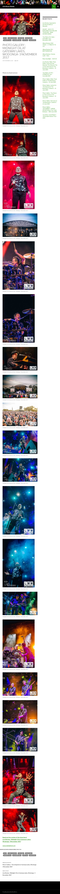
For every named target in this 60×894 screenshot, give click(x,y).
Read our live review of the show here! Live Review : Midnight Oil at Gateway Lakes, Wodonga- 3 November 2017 (17, 839)
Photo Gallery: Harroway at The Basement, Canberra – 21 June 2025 (50, 102)
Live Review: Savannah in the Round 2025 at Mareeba (49, 24)
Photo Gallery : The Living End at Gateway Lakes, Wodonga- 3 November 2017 (20, 864)
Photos (25, 40)
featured (21, 38)
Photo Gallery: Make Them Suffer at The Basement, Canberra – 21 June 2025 (50, 80)
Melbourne (29, 38)
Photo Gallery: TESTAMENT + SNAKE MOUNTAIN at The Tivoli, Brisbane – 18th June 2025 (50, 109)
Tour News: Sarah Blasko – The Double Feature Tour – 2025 (50, 116)
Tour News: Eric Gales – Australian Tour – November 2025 (49, 38)
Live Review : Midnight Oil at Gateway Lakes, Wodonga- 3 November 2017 (20, 873)
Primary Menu (58, 6)
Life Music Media (8, 6)
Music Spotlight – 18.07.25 (50, 58)
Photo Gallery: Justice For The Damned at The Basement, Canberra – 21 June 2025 (49, 87)
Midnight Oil (7, 40)
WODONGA (32, 40)
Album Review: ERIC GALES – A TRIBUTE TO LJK (49, 44)
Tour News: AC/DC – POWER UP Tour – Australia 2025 (48, 74)
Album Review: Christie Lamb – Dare (49, 54)
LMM (17, 60)
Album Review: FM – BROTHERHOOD (48, 50)
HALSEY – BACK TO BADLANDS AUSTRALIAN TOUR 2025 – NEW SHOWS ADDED (50, 31)
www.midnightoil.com (9, 845)
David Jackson (12, 38)
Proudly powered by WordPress (10, 892)
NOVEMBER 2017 (17, 40)
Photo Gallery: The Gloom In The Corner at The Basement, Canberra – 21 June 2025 (50, 95)
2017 (5, 38)
